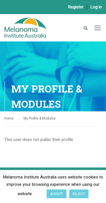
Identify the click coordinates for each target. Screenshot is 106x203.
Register (75, 7)
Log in (96, 7)
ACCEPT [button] (56, 194)
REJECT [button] (79, 194)
